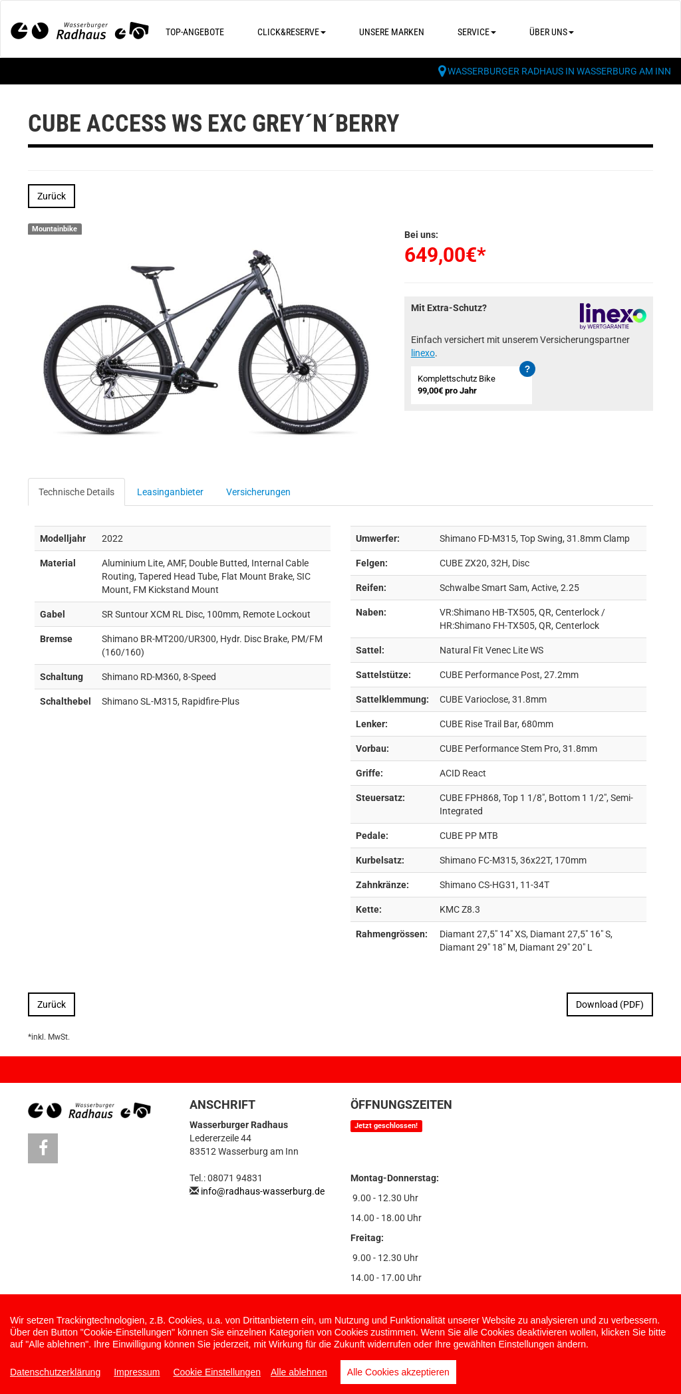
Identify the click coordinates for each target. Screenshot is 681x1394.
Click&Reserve (291, 32)
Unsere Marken (391, 32)
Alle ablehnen (299, 1372)
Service (477, 32)
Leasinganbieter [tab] (170, 492)
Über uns (551, 32)
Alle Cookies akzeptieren (398, 1372)
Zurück (51, 196)
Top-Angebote (195, 32)
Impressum (137, 1372)
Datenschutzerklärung (55, 1372)
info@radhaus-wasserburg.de (263, 1191)
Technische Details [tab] (76, 492)
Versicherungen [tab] (258, 492)
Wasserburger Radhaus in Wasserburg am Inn (559, 71)
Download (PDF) (610, 1004)
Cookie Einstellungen (217, 1372)
